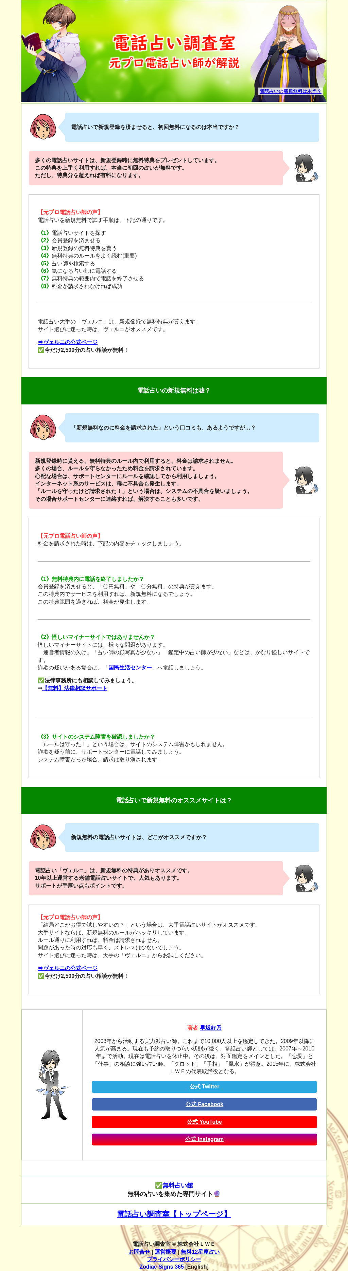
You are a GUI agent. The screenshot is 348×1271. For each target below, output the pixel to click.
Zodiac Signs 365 (161, 1267)
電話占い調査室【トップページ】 (174, 1214)
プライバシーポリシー (174, 1259)
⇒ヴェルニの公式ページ (68, 342)
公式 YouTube (204, 1122)
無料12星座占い (200, 1252)
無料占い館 (177, 1185)
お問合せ (139, 1252)
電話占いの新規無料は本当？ (290, 91)
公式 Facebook (204, 1104)
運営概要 (165, 1252)
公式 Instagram (204, 1139)
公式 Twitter (205, 1086)
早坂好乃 (211, 1028)
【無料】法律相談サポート (74, 688)
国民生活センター (130, 667)
